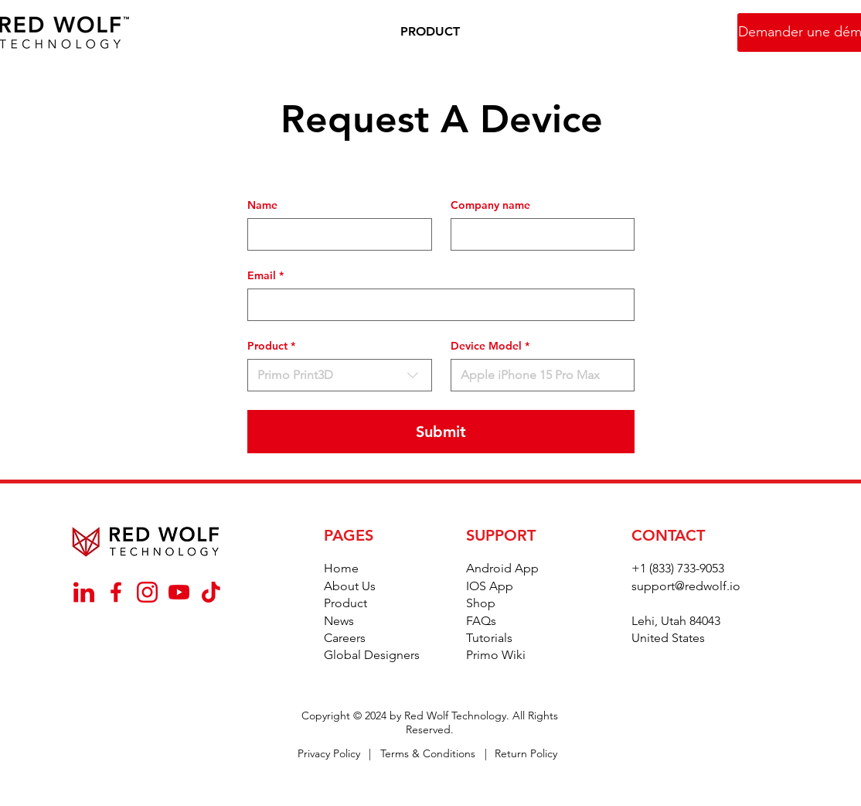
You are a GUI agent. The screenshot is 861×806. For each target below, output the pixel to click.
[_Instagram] (147, 592)
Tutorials (489, 637)
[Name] (335, 234)
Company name (490, 205)
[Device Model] (538, 375)
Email (265, 275)
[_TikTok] (210, 592)
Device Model (490, 346)
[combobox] (339, 375)
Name (262, 205)
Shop (480, 603)
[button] (430, 32)
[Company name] (538, 234)
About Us (350, 586)
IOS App (489, 586)
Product (345, 603)
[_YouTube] (178, 592)
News (339, 620)
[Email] (436, 304)
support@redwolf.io (685, 586)
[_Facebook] (115, 592)
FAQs (481, 620)
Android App (502, 568)
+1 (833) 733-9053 (677, 568)
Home (341, 568)
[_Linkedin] (83, 592)
